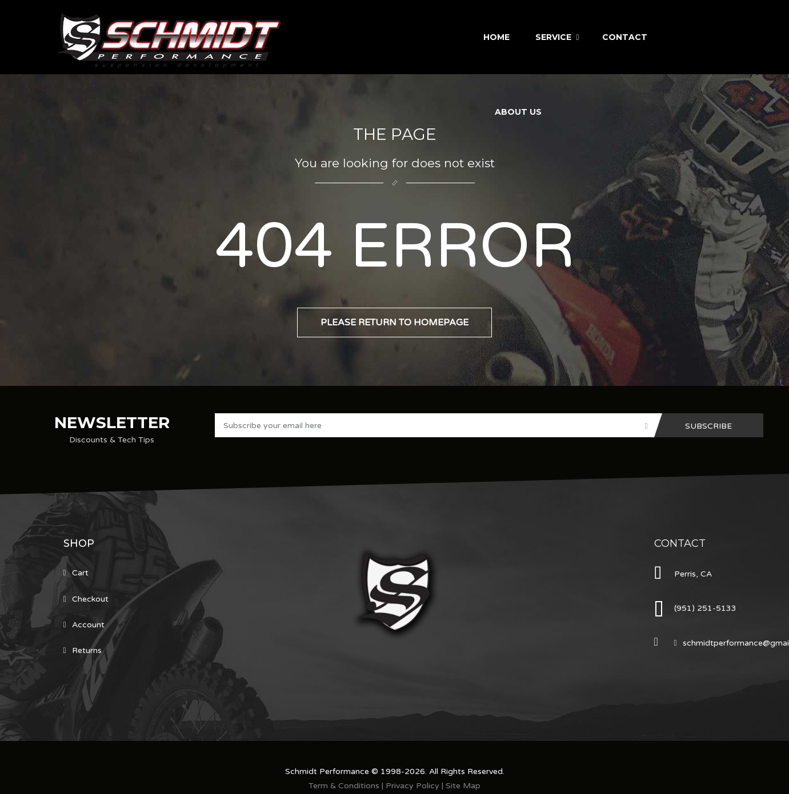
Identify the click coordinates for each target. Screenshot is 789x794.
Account (88, 625)
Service (553, 37)
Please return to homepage (394, 322)
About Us (518, 112)
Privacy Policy (412, 786)
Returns (87, 650)
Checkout (90, 599)
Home (496, 37)
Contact (624, 37)
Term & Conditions (344, 786)
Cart (80, 573)
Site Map (463, 786)
